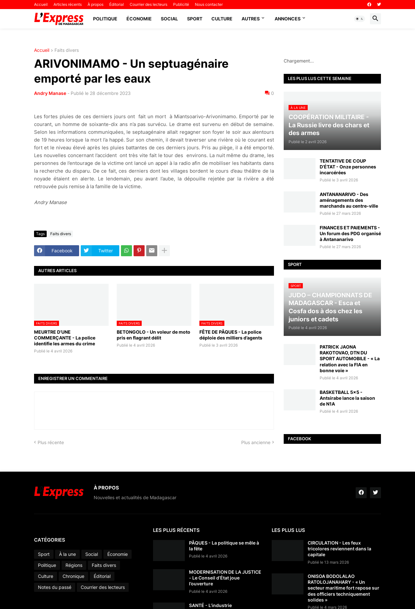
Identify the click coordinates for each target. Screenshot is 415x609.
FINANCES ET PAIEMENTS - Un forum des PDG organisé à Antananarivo (350, 233)
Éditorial (116, 4)
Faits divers (66, 50)
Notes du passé (54, 587)
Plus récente (51, 442)
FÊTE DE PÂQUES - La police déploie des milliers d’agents (230, 334)
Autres (251, 18)
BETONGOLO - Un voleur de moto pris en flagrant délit (153, 334)
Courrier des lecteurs (148, 4)
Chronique (73, 576)
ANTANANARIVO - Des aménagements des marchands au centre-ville (349, 200)
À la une (67, 554)
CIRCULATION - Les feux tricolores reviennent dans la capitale (339, 548)
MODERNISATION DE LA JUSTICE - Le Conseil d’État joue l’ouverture (225, 577)
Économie (139, 18)
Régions (73, 565)
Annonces (288, 18)
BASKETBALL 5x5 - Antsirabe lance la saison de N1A (347, 398)
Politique (105, 18)
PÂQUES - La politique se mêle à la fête (224, 545)
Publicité (181, 4)
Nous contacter (209, 4)
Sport (194, 18)
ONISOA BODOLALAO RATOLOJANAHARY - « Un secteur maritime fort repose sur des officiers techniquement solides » (343, 588)
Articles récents (67, 4)
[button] (359, 19)
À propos (95, 4)
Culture (221, 18)
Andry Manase (50, 93)
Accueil (41, 4)
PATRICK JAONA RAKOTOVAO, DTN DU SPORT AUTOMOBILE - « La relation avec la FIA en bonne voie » (350, 358)
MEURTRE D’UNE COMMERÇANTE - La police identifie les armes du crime (64, 337)
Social (169, 18)
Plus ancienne (255, 442)
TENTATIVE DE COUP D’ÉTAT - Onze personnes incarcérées (348, 166)
